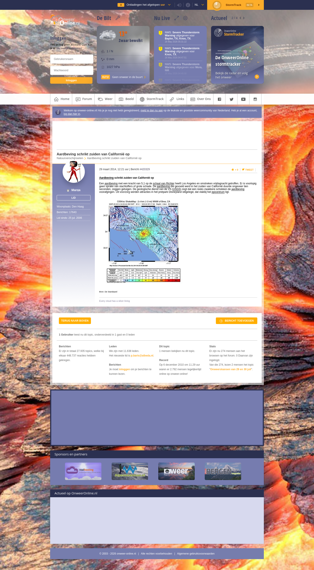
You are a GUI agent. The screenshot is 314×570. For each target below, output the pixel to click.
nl (196, 4)
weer (105, 99)
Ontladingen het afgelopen (145, 4)
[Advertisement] (154, 135)
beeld (126, 99)
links (176, 99)
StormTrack (151, 99)
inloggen (124, 369)
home (61, 99)
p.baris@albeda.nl (142, 355)
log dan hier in (72, 113)
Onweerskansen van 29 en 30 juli (230, 369)
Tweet (249, 169)
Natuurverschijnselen (70, 158)
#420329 (145, 169)
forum (83, 99)
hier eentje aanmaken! (69, 48)
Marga (76, 190)
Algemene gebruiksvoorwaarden (196, 553)
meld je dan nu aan (152, 110)
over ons (200, 99)
